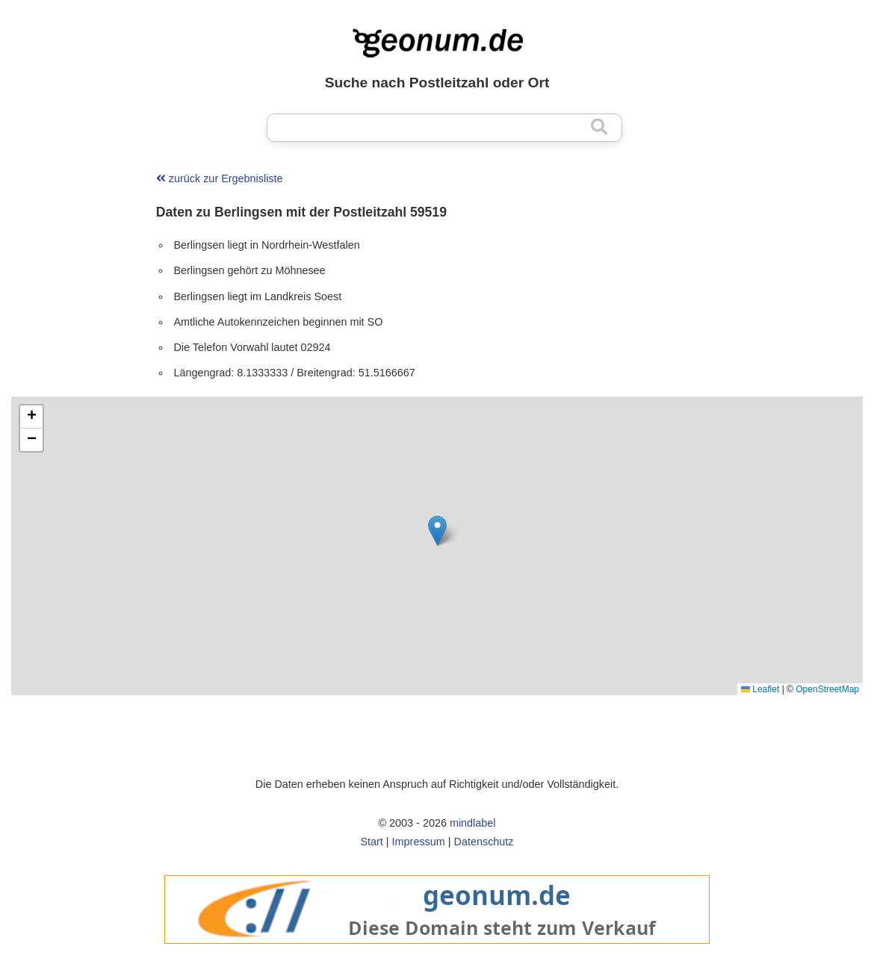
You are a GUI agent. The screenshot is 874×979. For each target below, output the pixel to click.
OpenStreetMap (827, 689)
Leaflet (760, 689)
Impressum (418, 842)
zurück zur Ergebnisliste (219, 178)
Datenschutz (484, 842)
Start (371, 842)
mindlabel (473, 823)
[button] (437, 530)
